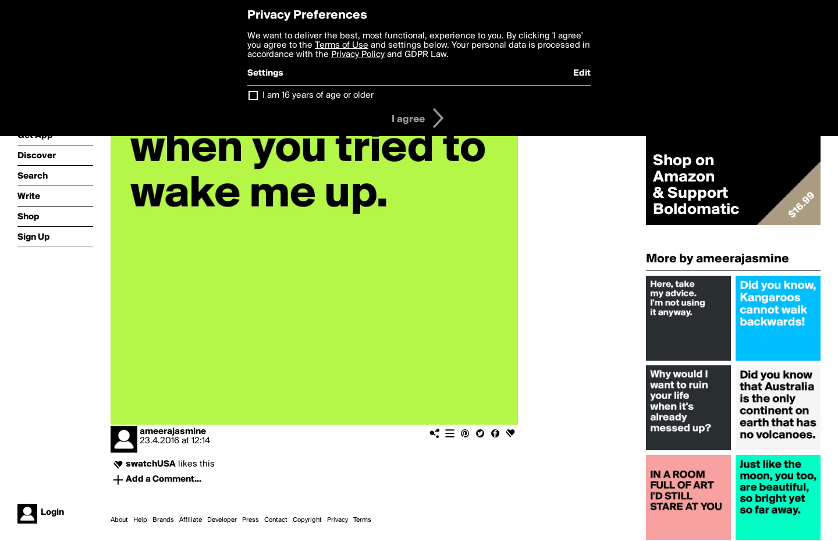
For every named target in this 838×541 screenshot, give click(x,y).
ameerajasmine (173, 431)
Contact (275, 520)
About (119, 520)
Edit (582, 73)
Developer (222, 520)
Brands (163, 520)
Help (140, 520)
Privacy (337, 520)
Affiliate (190, 520)
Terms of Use (341, 45)
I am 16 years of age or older (318, 95)
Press (250, 520)
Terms (362, 520)
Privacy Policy (358, 54)
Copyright (307, 520)
